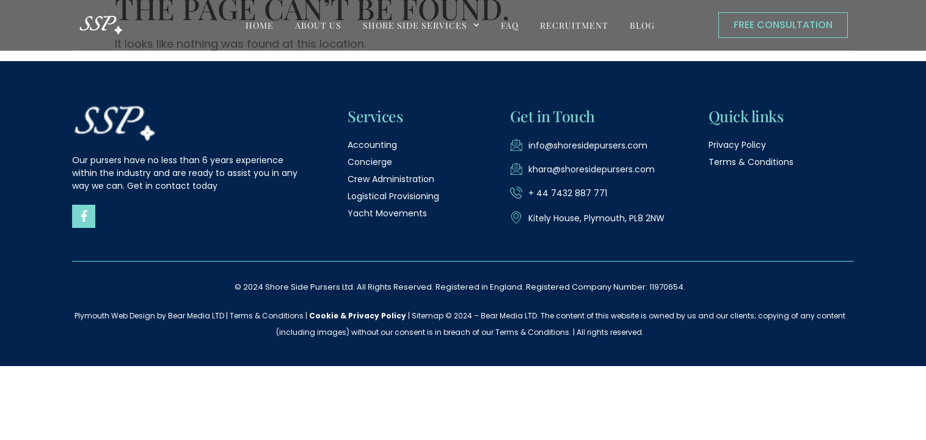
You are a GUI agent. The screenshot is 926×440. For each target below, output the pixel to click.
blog (642, 25)
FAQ (510, 25)
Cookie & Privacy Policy (357, 315)
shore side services (421, 25)
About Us (318, 25)
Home (260, 25)
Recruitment (574, 25)
